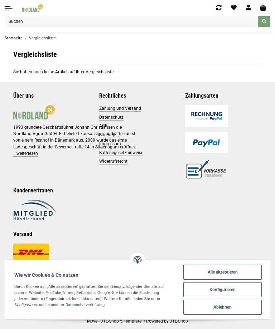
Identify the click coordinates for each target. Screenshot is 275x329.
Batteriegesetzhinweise (121, 152)
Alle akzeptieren (223, 272)
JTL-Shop (179, 321)
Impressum (110, 143)
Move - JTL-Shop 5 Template (115, 321)
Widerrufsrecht (113, 161)
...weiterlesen (25, 153)
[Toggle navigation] (9, 8)
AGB (103, 125)
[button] (248, 8)
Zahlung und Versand (120, 108)
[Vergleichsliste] (218, 8)
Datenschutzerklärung (85, 304)
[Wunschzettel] (233, 8)
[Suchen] (131, 21)
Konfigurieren (222, 289)
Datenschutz (111, 117)
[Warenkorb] (263, 8)
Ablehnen (222, 307)
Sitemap (107, 134)
